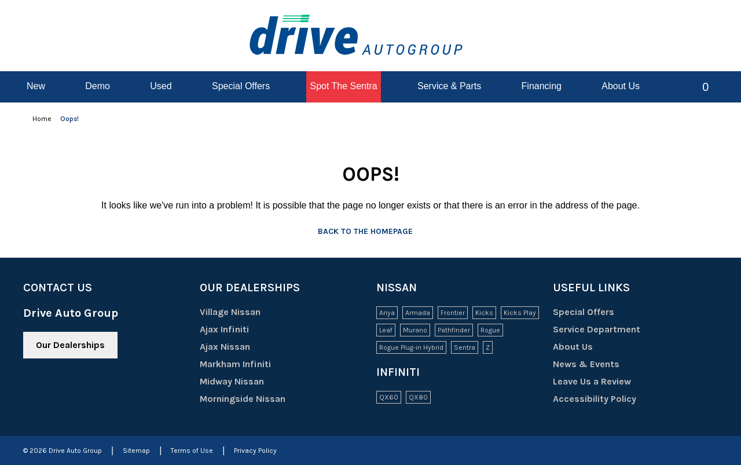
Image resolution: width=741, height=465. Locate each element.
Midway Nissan (240, 381)
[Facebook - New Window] (30, 389)
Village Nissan (238, 311)
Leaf (385, 330)
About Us (573, 346)
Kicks (484, 313)
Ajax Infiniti (232, 329)
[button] (697, 86)
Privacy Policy (255, 450)
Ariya (387, 313)
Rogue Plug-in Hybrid (411, 347)
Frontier (453, 313)
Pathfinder (454, 330)
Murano (415, 330)
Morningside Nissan (251, 398)
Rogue (490, 330)
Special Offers (583, 311)
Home (42, 119)
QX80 (418, 397)
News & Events (586, 363)
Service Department (596, 329)
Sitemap (136, 450)
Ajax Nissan (233, 346)
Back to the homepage (370, 231)
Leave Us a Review (592, 381)
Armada (417, 313)
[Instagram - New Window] (90, 389)
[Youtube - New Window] (60, 389)
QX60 (388, 397)
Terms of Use (192, 450)
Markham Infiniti (243, 363)
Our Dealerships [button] (70, 344)
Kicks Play (520, 313)
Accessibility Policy (594, 398)
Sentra (464, 347)
